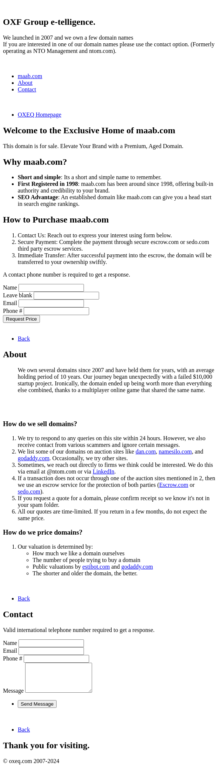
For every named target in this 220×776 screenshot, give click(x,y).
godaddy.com (34, 458)
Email (10, 303)
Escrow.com (174, 485)
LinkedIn (104, 471)
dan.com (146, 451)
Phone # (12, 311)
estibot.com (96, 566)
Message (13, 696)
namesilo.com (175, 451)
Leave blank (17, 295)
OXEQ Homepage (39, 114)
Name (10, 287)
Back (24, 338)
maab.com (30, 76)
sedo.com (29, 491)
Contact (27, 89)
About (25, 83)
